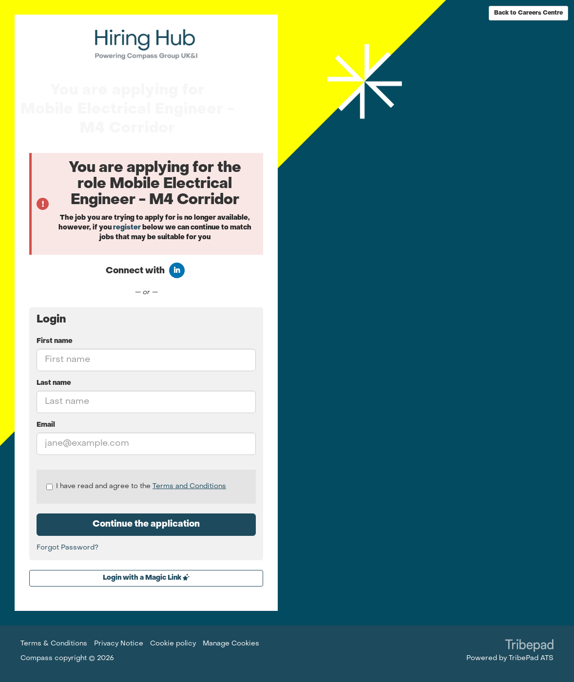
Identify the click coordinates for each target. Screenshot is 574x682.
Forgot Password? (67, 548)
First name (55, 341)
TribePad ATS (531, 658)
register (127, 228)
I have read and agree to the (136, 486)
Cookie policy (173, 644)
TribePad (529, 646)
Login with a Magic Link (146, 577)
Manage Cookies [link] (231, 644)
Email (46, 425)
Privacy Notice (118, 644)
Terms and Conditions (189, 486)
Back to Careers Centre (528, 13)
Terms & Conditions (53, 644)
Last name (54, 383)
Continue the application (146, 524)
